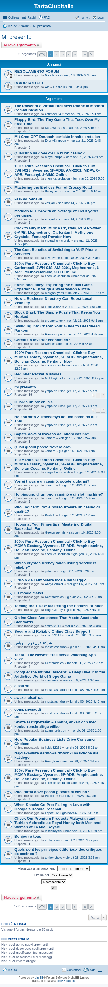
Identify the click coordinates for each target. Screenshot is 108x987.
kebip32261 (53, 747)
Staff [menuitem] (91, 970)
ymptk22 (51, 391)
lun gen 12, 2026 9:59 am (77, 498)
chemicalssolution (57, 178)
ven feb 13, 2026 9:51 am (83, 306)
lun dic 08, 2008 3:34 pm (70, 87)
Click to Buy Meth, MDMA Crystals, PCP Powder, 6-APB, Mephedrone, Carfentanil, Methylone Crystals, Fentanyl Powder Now (58, 232)
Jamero (50, 438)
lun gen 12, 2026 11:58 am (78, 485)
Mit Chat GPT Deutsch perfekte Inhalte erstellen (57, 137)
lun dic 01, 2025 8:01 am (82, 747)
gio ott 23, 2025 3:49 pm (81, 840)
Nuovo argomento (20, 45)
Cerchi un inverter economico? (42, 340)
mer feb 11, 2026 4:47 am (85, 334)
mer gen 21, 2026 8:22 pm (85, 378)
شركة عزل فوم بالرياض (33, 643)
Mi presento (42, 26)
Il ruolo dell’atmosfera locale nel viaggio (50, 580)
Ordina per (53, 875)
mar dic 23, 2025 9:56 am (83, 635)
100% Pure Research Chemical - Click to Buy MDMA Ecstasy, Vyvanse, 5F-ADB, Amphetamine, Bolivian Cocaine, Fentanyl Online (58, 464)
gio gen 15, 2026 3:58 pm (77, 451)
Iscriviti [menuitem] (85, 17)
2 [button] (57, 54)
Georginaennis (55, 532)
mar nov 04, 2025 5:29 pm (83, 831)
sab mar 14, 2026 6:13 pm (76, 219)
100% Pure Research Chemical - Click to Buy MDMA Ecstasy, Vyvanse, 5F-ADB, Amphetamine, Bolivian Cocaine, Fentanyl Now (58, 357)
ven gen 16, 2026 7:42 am (77, 438)
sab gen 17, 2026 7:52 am (78, 425)
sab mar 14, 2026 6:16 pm (76, 203)
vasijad (50, 203)
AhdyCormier (54, 584)
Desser (50, 343)
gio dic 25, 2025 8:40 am (84, 597)
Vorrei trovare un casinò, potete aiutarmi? (52, 481)
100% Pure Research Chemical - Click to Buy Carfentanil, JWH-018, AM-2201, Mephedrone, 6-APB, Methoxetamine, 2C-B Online (57, 267)
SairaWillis (52, 127)
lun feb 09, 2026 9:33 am (76, 343)
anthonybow (53, 857)
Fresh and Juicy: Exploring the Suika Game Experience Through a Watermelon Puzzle (53, 287)
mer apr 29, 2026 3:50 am (83, 114)
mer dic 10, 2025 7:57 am (85, 663)
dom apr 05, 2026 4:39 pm (84, 157)
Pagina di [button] (42, 54)
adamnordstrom (56, 730)
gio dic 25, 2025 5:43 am (83, 610)
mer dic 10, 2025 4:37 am (81, 680)
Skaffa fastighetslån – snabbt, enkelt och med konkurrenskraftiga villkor (55, 724)
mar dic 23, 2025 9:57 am (83, 626)
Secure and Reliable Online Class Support (52, 631)
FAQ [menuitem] (46, 17)
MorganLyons (54, 293)
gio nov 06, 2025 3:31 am (80, 813)
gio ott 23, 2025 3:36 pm (82, 857)
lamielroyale (53, 831)
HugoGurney (54, 610)
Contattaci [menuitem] (74, 970)
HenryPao (52, 761)
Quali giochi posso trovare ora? (43, 447)
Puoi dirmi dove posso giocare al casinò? (51, 792)
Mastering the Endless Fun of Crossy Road (53, 187)
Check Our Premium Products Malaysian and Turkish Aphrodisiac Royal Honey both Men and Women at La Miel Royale (57, 822)
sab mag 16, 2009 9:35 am (77, 75)
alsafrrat (21, 686)
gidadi (49, 571)
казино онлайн (28, 199)
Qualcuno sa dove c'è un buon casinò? (49, 153)
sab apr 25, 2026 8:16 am (81, 127)
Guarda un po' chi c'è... (35, 402)
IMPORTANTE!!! (28, 83)
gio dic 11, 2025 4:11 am (87, 647)
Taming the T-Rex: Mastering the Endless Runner (58, 606)
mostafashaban (56, 647)
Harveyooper (54, 334)
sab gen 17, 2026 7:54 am (78, 406)
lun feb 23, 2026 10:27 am (85, 293)
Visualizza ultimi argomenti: (53, 868)
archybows (52, 840)
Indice (12, 26)
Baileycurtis (53, 191)
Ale (47, 87)
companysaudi (27, 709)
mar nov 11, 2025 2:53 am (77, 795)
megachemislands (58, 240)
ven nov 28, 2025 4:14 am (80, 761)
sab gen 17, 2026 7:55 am (78, 391)
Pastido (50, 515)
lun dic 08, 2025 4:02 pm (87, 689)
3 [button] (63, 54)
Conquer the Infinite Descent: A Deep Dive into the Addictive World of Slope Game (59, 674)
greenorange (54, 320)
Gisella (50, 75)
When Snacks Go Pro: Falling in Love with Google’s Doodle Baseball (52, 807)
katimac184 (53, 114)
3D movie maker (28, 593)
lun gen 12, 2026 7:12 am (77, 515)
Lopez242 (52, 813)
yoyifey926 (52, 257)
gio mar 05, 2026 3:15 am (82, 257)
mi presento (25, 387)
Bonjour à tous (27, 836)
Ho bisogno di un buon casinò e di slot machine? (58, 494)
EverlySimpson (55, 140)
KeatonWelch (54, 597)
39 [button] (84, 54)
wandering (52, 680)
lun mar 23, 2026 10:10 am (83, 191)
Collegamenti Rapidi (22, 17)
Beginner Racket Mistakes (37, 374)
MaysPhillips (53, 157)
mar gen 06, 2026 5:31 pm (85, 584)
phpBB (39, 977)
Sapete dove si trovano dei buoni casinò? (51, 434)
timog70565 (53, 306)
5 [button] (75, 54)
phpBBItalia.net (66, 980)
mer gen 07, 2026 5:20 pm (75, 571)
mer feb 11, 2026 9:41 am (84, 320)
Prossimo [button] (91, 54)
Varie (25, 26)
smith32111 (53, 626)
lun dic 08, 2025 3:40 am (87, 701)
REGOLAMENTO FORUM (36, 71)
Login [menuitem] (101, 17)
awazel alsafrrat (28, 697)
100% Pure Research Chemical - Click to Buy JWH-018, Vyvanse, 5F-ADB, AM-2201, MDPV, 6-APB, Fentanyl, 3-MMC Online (57, 170)
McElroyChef (54, 378)
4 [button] (69, 54)
